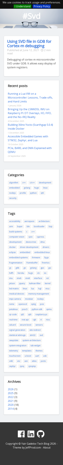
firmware (36, 257)
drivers (46, 247)
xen (26, 361)
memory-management (38, 293)
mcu (47, 288)
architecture (44, 221)
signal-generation (17, 330)
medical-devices (16, 293)
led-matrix (14, 288)
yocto (43, 361)
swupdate (13, 340)
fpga (46, 257)
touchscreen (15, 355)
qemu (49, 309)
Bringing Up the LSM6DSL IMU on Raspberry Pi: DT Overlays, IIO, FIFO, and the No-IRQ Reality (30, 113)
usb (45, 355)
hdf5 (11, 273)
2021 (11, 401)
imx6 (19, 278)
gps (42, 267)
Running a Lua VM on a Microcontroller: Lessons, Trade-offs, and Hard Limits (30, 97)
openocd (22, 304)
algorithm (13, 182)
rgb (34, 319)
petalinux (13, 309)
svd (41, 335)
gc (10, 267)
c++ (24, 182)
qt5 (42, 193)
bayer (20, 226)
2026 (11, 389)
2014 (11, 408)
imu (11, 278)
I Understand (22, 6)
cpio (31, 236)
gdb (17, 267)
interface (38, 278)
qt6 (29, 314)
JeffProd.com (33, 447)
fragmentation (15, 262)
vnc (18, 361)
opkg (33, 304)
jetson (12, 283)
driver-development (29, 247)
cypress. (40, 236)
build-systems (15, 231)
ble (28, 226)
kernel (48, 283)
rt (41, 319)
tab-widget (35, 345)
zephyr (12, 366)
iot (47, 278)
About (47, 447)
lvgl (39, 288)
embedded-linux (42, 252)
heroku (21, 273)
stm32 (32, 335)
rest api (25, 319)
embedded (14, 187)
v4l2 (11, 361)
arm (11, 226)
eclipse (12, 252)
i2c (38, 273)
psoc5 (25, 309)
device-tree (31, 242)
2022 (11, 397)
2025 (11, 393)
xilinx (34, 361)
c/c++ (32, 182)
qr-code (13, 314)
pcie (42, 304)
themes (39, 350)
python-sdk (37, 309)
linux (45, 187)
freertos (45, 262)
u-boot (28, 355)
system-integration (17, 345)
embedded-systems (18, 257)
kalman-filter (35, 283)
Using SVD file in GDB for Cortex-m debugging (29, 43)
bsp (50, 226)
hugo (36, 187)
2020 (11, 405)
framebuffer (32, 262)
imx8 (27, 278)
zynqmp (32, 366)
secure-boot (25, 324)
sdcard (12, 324)
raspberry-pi (41, 314)
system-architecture (32, 340)
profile (23, 193)
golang (27, 187)
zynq (22, 366)
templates (26, 350)
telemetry (13, 350)
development (45, 182)
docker (12, 247)
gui (49, 267)
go (24, 267)
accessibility (14, 221)
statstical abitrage (17, 335)
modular (29, 299)
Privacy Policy (42, 6)
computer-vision (16, 236)
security (12, 198)
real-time (13, 319)
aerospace (29, 221)
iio (45, 273)
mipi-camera (15, 299)
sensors (39, 324)
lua (32, 288)
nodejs (12, 193)
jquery (22, 283)
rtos (48, 319)
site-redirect (35, 330)
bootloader (39, 226)
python (33, 193)
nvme (11, 304)
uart (37, 355)
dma (42, 242)
